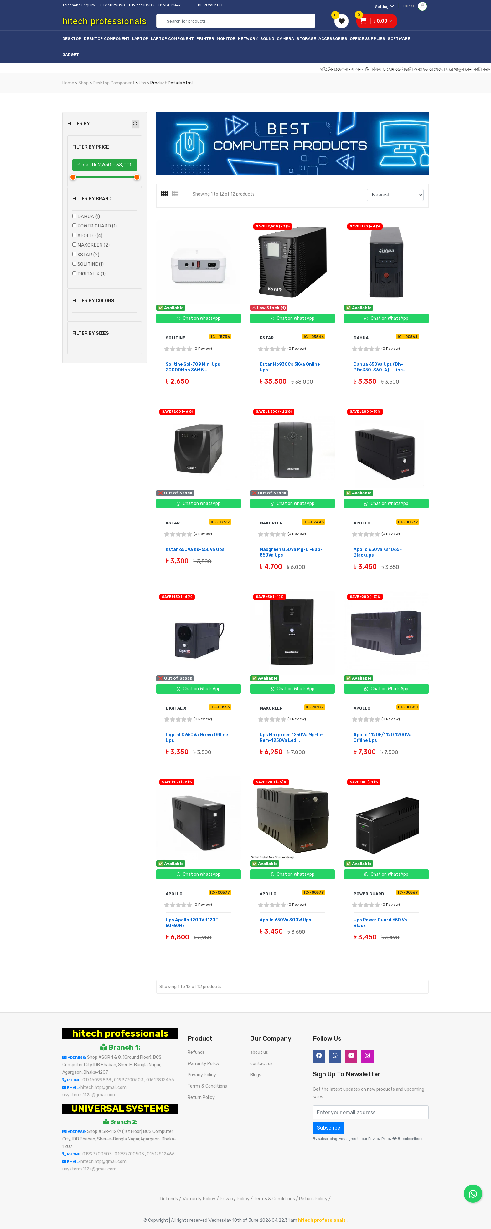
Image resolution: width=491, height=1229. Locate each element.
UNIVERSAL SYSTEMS (120, 1107)
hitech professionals (120, 1032)
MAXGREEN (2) (93, 245)
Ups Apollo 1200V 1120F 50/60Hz (192, 921)
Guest (415, 6)
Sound (267, 38)
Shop (83, 83)
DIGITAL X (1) (91, 274)
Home (68, 83)
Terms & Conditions (207, 1084)
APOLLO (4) (89, 235)
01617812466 (170, 5)
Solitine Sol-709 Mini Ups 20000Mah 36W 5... (193, 367)
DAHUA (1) (88, 216)
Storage (306, 38)
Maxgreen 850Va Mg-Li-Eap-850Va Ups (291, 552)
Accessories (332, 38)
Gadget (70, 54)
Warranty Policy (204, 1062)
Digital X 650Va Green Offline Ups (197, 737)
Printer (205, 38)
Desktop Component (107, 38)
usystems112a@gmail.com (89, 1093)
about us (259, 1050)
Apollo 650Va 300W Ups (285, 919)
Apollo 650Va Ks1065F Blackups (378, 552)
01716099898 (113, 5)
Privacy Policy (202, 1073)
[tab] (166, 193)
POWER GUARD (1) (97, 226)
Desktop (71, 38)
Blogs (255, 1073)
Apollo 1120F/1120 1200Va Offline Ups (382, 737)
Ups (142, 83)
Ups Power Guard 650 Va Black (380, 921)
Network (248, 38)
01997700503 (142, 5)
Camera (285, 38)
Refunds (196, 1050)
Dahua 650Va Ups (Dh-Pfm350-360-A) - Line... (380, 367)
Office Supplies (367, 38)
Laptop (140, 38)
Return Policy (201, 1096)
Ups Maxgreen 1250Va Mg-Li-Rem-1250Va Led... (291, 737)
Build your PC (210, 5)
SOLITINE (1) (90, 264)
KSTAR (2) (88, 255)
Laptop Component (172, 38)
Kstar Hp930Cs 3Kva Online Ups (290, 367)
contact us (261, 1062)
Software (399, 38)
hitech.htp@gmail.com (103, 1086)
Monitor (226, 38)
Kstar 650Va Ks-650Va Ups (195, 549)
